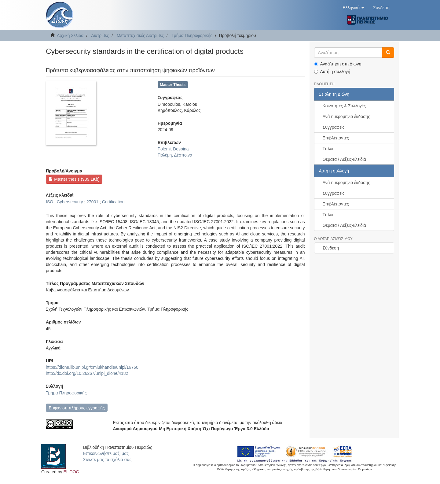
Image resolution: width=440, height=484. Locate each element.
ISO (49, 201)
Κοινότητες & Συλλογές (344, 105)
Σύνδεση (331, 248)
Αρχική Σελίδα (70, 35)
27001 (92, 201)
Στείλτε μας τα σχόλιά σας (107, 459)
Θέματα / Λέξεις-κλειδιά (344, 159)
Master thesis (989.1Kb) (74, 179)
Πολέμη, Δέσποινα (175, 155)
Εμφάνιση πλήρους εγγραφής (77, 407)
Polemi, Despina (173, 148)
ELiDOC (71, 471)
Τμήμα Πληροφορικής (191, 35)
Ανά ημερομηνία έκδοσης (346, 116)
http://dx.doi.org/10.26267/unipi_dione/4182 (87, 373)
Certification (113, 201)
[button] (353, 7)
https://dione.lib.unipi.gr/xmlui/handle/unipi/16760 (92, 367)
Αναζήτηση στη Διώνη (337, 63)
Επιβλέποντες (336, 137)
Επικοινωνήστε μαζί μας (106, 453)
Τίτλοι (328, 148)
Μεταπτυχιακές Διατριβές (140, 35)
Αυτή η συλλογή (332, 71)
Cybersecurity (70, 201)
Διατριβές (100, 35)
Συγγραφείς (334, 127)
